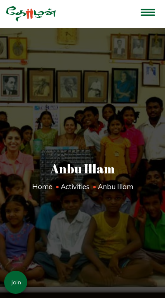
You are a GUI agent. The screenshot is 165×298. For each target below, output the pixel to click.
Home (42, 186)
